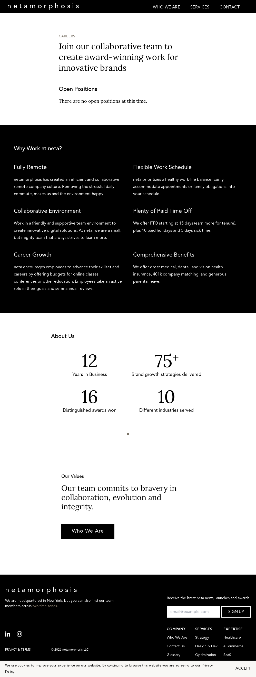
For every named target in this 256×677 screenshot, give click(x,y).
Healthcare (232, 638)
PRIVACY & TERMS (18, 649)
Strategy (202, 638)
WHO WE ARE (166, 7)
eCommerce (233, 646)
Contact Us (176, 646)
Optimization (205, 655)
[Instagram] (23, 634)
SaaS (227, 655)
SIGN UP (236, 612)
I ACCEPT (242, 669)
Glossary (173, 655)
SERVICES (199, 7)
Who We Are (88, 531)
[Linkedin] (11, 634)
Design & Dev (206, 646)
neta (44, 6)
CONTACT (230, 7)
